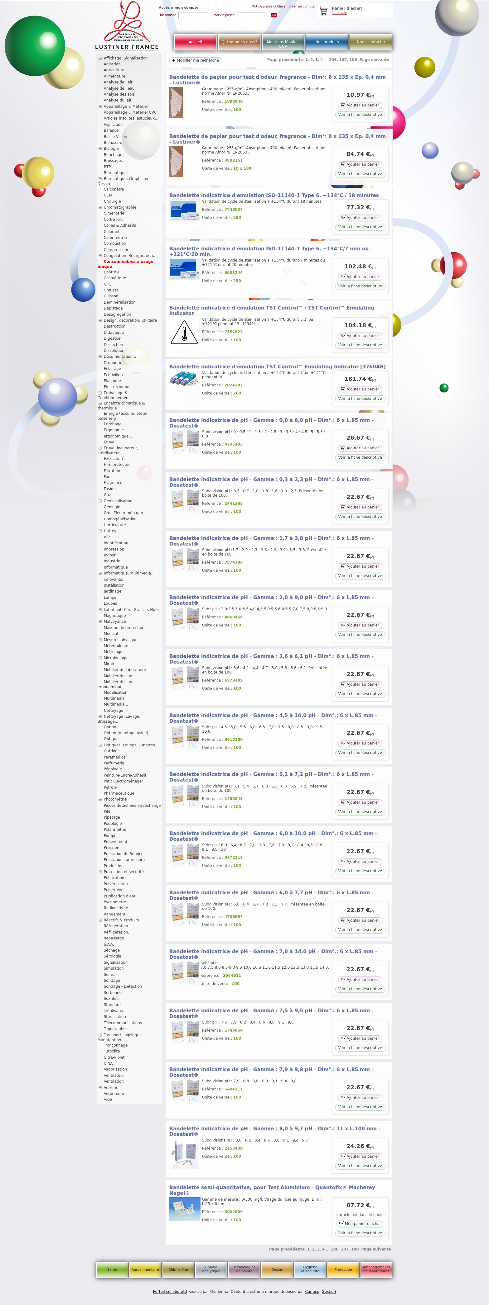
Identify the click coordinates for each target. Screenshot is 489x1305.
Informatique (116, 567)
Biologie (111, 148)
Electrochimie (116, 387)
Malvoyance (115, 621)
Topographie (115, 1029)
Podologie (113, 823)
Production (114, 866)
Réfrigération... (118, 932)
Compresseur (116, 250)
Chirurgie (112, 201)
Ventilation (114, 1081)
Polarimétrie (115, 829)
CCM (108, 195)
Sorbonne (113, 993)
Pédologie (113, 769)
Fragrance (113, 482)
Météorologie (116, 646)
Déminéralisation (120, 302)
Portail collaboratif (170, 1291)
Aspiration (113, 124)
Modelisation (116, 692)
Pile (107, 811)
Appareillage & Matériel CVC (130, 112)
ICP (107, 537)
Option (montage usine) (126, 733)
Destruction (115, 326)
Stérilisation (115, 1016)
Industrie (112, 561)
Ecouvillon (113, 375)
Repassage (114, 938)
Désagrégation (117, 314)
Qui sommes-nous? (239, 42)
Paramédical (115, 757)
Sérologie (112, 956)
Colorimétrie (115, 237)
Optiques (112, 739)
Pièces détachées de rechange (132, 805)
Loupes (110, 603)
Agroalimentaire (145, 1270)
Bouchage (113, 155)
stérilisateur (115, 1011)
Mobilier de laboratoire (125, 670)
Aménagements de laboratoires (376, 1269)
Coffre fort (113, 219)
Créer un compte (301, 6)
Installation (114, 585)
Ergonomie (114, 430)
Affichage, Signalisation (126, 58)
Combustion (115, 243)
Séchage (112, 950)
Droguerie (113, 363)
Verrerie (111, 1087)
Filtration (112, 471)
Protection (343, 1270)
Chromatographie (120, 207)
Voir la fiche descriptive (360, 114)
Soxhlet (111, 998)
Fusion (110, 489)
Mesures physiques (121, 640)
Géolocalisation (118, 501)
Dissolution (114, 350)
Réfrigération (116, 926)
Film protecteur (118, 464)
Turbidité (112, 1051)
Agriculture (114, 70)
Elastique (112, 381)
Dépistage (113, 308)
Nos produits (327, 42)
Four (108, 477)
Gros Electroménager (123, 513)
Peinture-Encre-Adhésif (125, 775)
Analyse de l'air (118, 82)
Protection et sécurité (124, 872)
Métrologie (113, 652)
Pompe (110, 836)
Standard (112, 1005)
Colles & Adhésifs (120, 225)
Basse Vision (115, 137)
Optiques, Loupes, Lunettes (129, 745)
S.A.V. (109, 944)
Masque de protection (124, 628)
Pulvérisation (116, 884)
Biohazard (113, 142)
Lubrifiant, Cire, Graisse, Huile (132, 610)
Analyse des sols (119, 94)
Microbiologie (116, 658)
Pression (111, 847)
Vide (108, 1099)
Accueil (195, 42)
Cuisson (111, 296)
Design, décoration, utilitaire (130, 320)
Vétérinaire (114, 1093)
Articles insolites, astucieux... (131, 118)
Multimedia (114, 698)
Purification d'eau (120, 896)
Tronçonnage (116, 1045)
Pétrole (110, 787)
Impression (114, 549)
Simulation (114, 968)
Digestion (113, 338)
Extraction (113, 458)
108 (353, 60)
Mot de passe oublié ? (269, 6)
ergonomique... (118, 436)
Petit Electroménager (123, 781)
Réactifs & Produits (121, 920)
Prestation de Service (123, 854)
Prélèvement (116, 841)
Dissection (113, 345)
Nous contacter (371, 42)
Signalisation (116, 962)
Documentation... (120, 356)
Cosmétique (115, 278)
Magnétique (115, 615)
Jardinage (113, 591)
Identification (116, 543)
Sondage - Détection (123, 986)
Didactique (114, 332)
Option (110, 727)
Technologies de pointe (244, 1269)
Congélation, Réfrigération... (130, 255)
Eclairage (112, 368)
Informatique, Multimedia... (129, 573)
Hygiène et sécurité (310, 1269)
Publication (114, 878)
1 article (339, 13)
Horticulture (115, 525)
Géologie (112, 507)
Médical (111, 633)
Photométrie (115, 799)
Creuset (111, 290)
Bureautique (115, 173)
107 (343, 60)
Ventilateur (114, 1075)
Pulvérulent (114, 890)
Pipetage (112, 817)
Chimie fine (178, 1270)
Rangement (114, 914)
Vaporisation (115, 1069)
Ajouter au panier (360, 104)
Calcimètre (114, 189)
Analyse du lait (118, 100)
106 (332, 60)
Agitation (112, 64)
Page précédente (285, 60)
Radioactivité (116, 908)
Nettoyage (113, 710)
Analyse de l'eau (119, 88)
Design (277, 1270)
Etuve (109, 442)
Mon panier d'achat (360, 1223)
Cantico (312, 1291)
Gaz (107, 495)
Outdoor (111, 751)
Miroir (109, 664)
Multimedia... (116, 704)
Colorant (112, 231)
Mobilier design (118, 676)
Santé (112, 1270)
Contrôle (112, 272)
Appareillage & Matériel (126, 106)
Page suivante (375, 60)
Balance (111, 130)
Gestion (329, 1291)
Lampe (110, 597)
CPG (108, 284)
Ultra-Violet (114, 1057)
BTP (107, 167)
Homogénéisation (120, 519)
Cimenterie (114, 213)
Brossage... (114, 160)
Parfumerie (114, 763)
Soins (109, 974)
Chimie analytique (211, 1269)
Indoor (110, 555)
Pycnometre (115, 902)
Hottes (110, 531)
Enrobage (113, 424)
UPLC (109, 1063)
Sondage (112, 980)
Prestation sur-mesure (124, 860)
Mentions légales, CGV (283, 44)
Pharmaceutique (119, 793)
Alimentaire (114, 76)
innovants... (115, 579)
